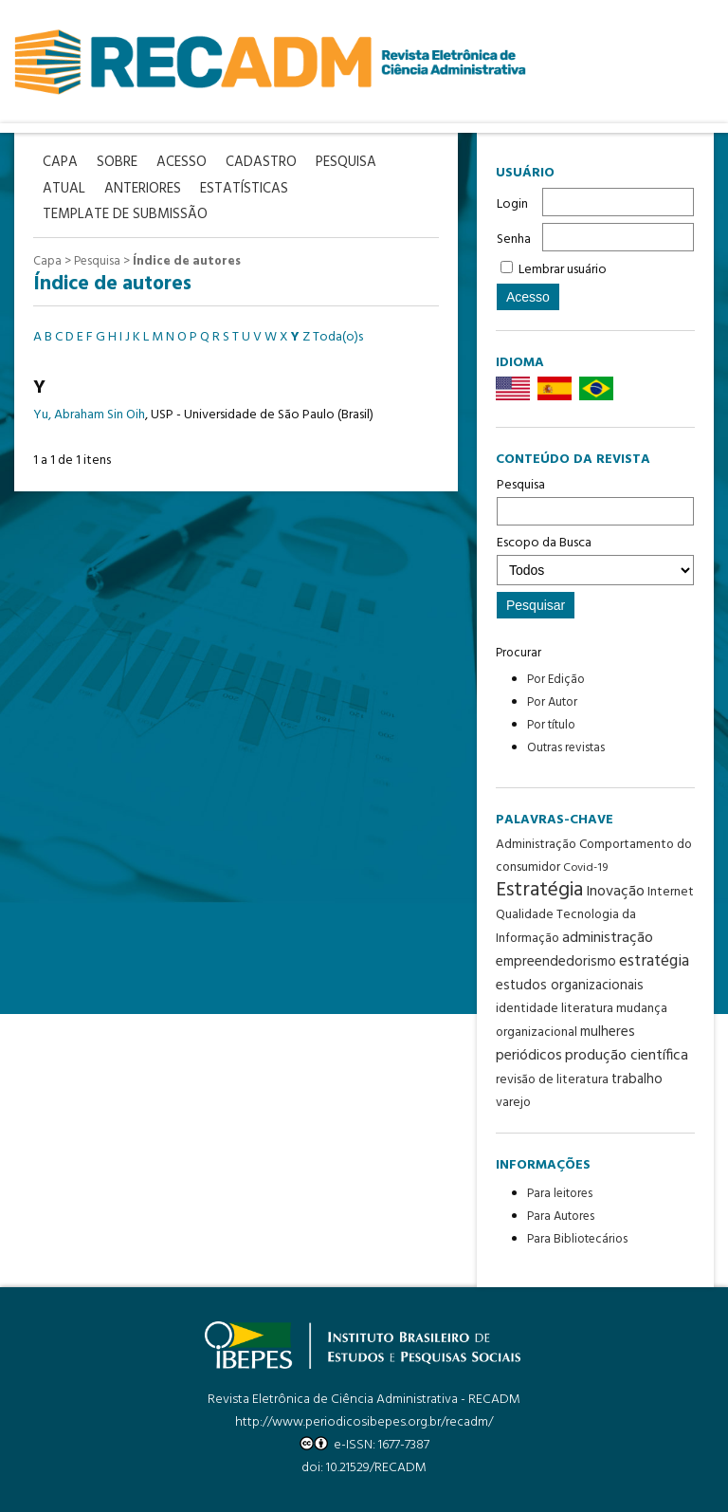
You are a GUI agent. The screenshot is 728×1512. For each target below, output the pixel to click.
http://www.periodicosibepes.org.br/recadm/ (364, 1422)
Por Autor (552, 702)
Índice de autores (187, 261)
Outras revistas (566, 748)
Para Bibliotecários (577, 1239)
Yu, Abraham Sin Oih (89, 415)
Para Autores (560, 1216)
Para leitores (559, 1194)
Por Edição (556, 680)
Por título (551, 725)
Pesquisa (595, 500)
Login (512, 204)
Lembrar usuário (563, 270)
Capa (47, 261)
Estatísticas (244, 189)
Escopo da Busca (595, 558)
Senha (514, 239)
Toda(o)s (338, 337)
